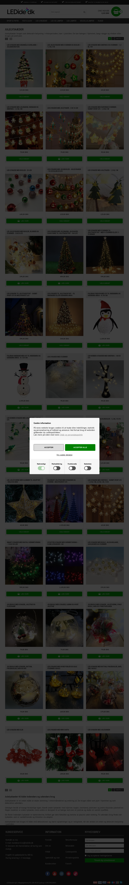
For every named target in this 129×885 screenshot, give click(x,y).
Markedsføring (57, 464)
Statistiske (87, 464)
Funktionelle (72, 464)
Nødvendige (41, 464)
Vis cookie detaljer (65, 455)
